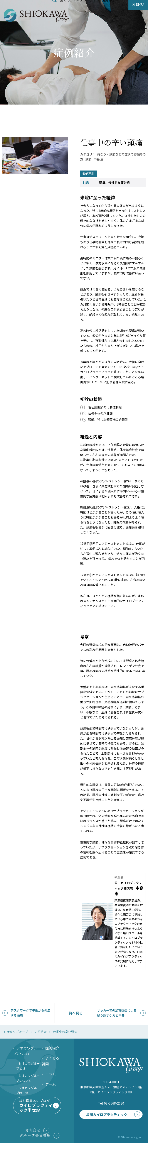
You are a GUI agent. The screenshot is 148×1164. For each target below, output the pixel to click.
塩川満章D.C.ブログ (36, 1118)
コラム (50, 1073)
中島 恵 (98, 159)
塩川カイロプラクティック (104, 1121)
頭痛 (88, 159)
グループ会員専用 (35, 1155)
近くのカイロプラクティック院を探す (88, 9)
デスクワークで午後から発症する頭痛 (30, 1012)
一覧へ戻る (74, 1012)
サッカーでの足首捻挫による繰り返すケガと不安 (116, 1012)
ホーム (50, 1084)
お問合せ (32, 1150)
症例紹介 (52, 1048)
